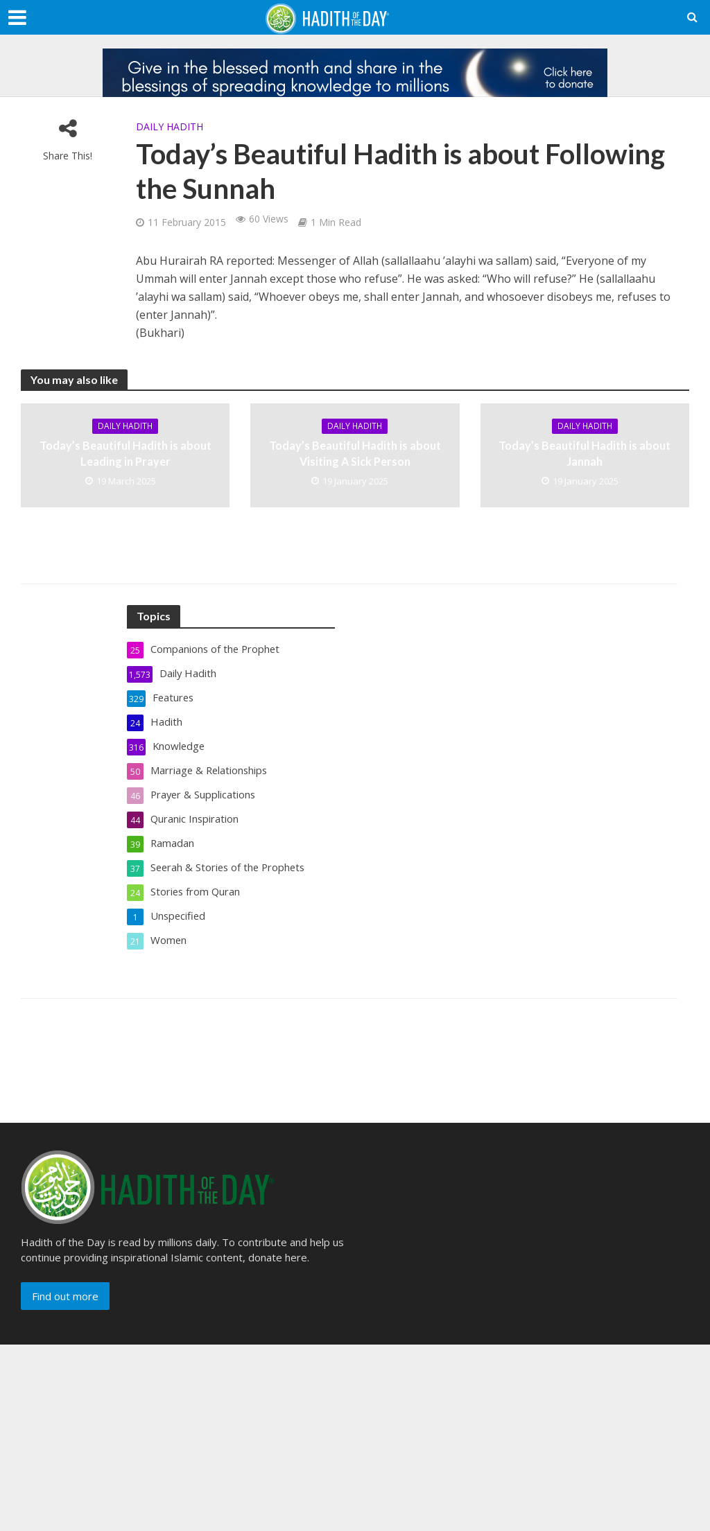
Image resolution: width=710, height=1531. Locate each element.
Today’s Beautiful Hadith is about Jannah (584, 453)
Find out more (65, 1296)
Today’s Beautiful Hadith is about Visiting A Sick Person (355, 453)
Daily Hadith (169, 126)
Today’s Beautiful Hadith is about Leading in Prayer (125, 453)
